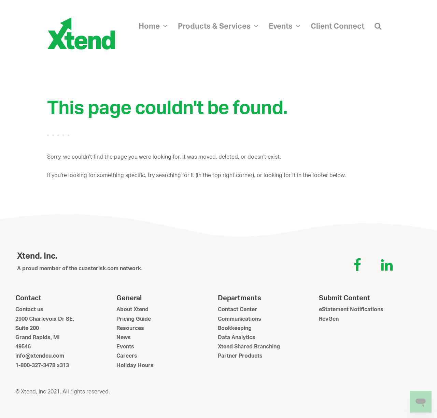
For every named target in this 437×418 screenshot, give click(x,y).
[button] (377, 25)
